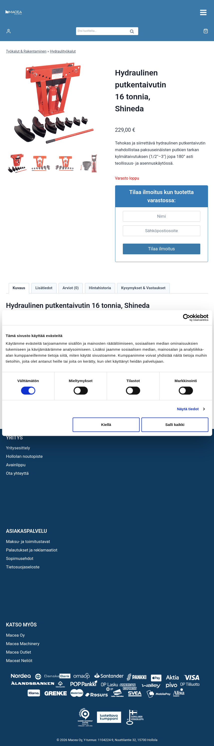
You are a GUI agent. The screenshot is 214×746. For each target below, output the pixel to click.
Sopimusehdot (19, 558)
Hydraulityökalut (63, 51)
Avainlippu (15, 464)
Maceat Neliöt (19, 660)
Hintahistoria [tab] (100, 288)
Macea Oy (15, 635)
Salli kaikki (174, 424)
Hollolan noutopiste (24, 456)
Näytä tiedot (188, 409)
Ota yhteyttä (17, 473)
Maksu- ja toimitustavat (28, 541)
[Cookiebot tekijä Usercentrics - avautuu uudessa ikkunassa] (186, 317)
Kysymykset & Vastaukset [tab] (143, 288)
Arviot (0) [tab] (71, 288)
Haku (133, 32)
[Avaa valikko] (203, 12)
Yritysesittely (18, 447)
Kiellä (106, 424)
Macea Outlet (18, 652)
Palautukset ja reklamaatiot (31, 549)
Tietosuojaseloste (23, 566)
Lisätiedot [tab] (43, 288)
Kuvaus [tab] (19, 288)
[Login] (8, 31)
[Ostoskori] (205, 31)
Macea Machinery (22, 643)
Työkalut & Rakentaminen (26, 51)
